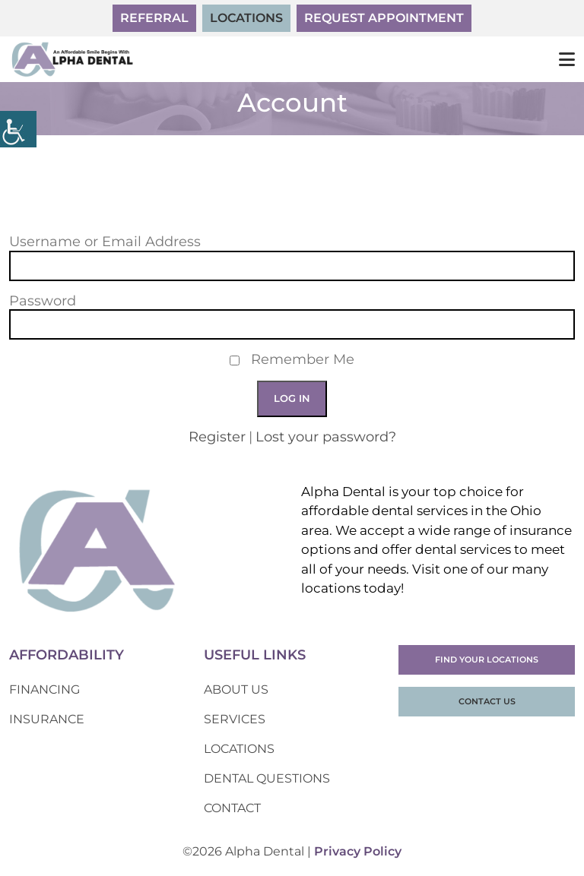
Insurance (46, 719)
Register (217, 437)
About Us (236, 689)
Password (42, 301)
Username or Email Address (105, 242)
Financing (44, 689)
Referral (154, 18)
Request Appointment (384, 18)
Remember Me (302, 360)
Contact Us (487, 701)
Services (234, 719)
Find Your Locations (486, 659)
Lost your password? (326, 437)
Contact (232, 808)
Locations (246, 18)
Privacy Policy (358, 851)
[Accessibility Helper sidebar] (18, 129)
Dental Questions (267, 778)
